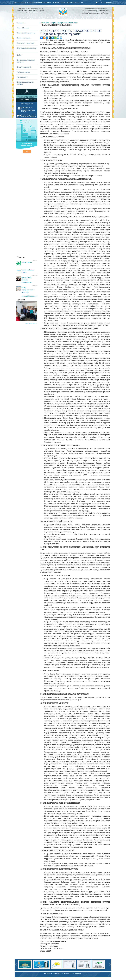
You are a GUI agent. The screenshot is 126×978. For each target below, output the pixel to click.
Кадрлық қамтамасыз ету (27, 48)
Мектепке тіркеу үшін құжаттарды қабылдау (26, 116)
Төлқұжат (21, 23)
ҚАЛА (19, 55)
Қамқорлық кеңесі (24, 67)
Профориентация (24, 38)
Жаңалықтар (21, 2)
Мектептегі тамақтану (26, 43)
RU (102, 2)
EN (105, 2)
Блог (81, 2)
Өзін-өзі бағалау (24, 28)
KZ (99, 2)
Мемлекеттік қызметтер (50, 2)
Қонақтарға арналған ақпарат (25, 83)
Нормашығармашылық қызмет (26, 61)
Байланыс (75, 2)
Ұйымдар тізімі (27, 104)
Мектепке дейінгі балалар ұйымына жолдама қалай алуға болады (26, 109)
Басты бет (44, 22)
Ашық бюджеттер (34, 2)
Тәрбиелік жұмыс (24, 72)
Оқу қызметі (22, 77)
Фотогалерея (66, 2)
